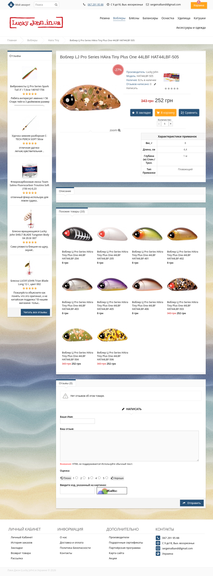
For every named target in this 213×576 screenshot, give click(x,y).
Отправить (192, 503)
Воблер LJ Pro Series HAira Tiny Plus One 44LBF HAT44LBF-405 (112, 305)
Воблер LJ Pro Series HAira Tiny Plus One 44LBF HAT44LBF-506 (112, 356)
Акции (113, 558)
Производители (119, 537)
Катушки (200, 18)
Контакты (66, 553)
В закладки (143, 112)
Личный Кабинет (22, 537)
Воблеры (119, 18)
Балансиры (150, 18)
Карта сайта (116, 553)
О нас (63, 537)
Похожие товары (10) (72, 211)
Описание (65, 191)
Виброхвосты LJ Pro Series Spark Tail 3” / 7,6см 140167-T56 (29, 88)
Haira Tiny (53, 40)
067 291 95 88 (95, 4)
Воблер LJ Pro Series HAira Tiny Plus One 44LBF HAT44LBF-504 (77, 356)
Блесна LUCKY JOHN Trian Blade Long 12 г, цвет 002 (29, 282)
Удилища (184, 18)
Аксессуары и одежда (191, 27)
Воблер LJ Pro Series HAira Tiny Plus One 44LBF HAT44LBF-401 (147, 255)
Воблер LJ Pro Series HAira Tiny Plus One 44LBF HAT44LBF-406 (147, 305)
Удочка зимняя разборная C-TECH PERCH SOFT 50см (29, 137)
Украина (167, 553)
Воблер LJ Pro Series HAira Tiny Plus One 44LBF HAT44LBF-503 (182, 305)
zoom (115, 130)
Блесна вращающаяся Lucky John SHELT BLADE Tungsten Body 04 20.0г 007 (29, 235)
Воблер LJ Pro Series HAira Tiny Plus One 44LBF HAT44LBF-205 (112, 255)
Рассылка (17, 558)
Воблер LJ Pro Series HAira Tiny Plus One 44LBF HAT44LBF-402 (182, 255)
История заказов (21, 542)
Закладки (17, 548)
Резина (105, 18)
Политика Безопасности (75, 548)
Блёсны (134, 18)
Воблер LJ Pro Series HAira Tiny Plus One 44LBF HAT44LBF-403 (77, 305)
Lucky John (152, 72)
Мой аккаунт (22, 4)
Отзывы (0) (66, 383)
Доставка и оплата (72, 542)
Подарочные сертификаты (126, 542)
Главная (12, 40)
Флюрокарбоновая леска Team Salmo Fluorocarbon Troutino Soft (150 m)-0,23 (29, 185)
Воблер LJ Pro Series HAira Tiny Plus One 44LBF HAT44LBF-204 (77, 255)
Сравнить (191, 112)
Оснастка (167, 18)
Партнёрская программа (125, 548)
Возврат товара (21, 553)
